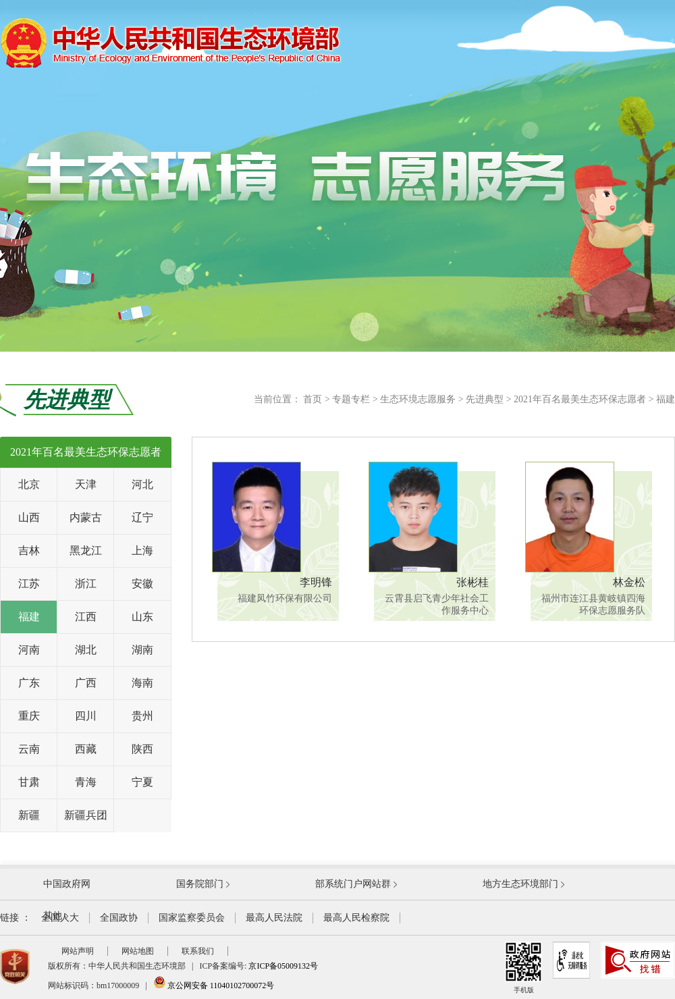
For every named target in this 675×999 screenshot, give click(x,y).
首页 (312, 399)
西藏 (86, 749)
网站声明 (77, 951)
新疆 (29, 815)
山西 (29, 517)
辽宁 (142, 517)
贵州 (142, 716)
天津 (86, 484)
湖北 (86, 649)
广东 (29, 682)
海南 (142, 682)
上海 (142, 550)
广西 (86, 682)
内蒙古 (86, 517)
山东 (142, 616)
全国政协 (119, 918)
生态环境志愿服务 (418, 399)
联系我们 (198, 951)
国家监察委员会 (192, 918)
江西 (86, 616)
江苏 (29, 583)
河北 (142, 484)
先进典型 (485, 399)
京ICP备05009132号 (283, 966)
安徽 (142, 583)
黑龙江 (86, 550)
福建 (665, 399)
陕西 (142, 749)
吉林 (29, 550)
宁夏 (142, 782)
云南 (29, 749)
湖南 (142, 649)
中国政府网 (66, 884)
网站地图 (138, 951)
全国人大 (60, 918)
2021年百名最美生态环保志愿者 (580, 399)
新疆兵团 (85, 815)
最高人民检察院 (356, 918)
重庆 (29, 716)
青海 (86, 782)
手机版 (523, 968)
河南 (29, 649)
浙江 (86, 583)
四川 (86, 716)
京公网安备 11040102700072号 (214, 985)
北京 (29, 484)
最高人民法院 (274, 918)
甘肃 (29, 782)
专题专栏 (351, 399)
